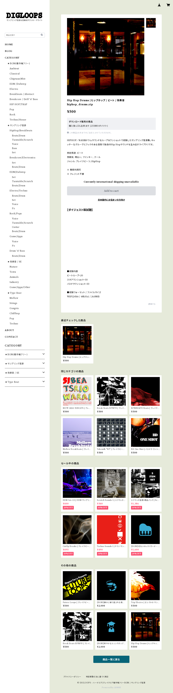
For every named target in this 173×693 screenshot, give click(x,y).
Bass (14, 148)
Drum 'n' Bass (17, 250)
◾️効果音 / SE (14, 261)
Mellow (14, 298)
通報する (152, 304)
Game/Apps (16, 236)
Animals (14, 277)
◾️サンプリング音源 (16, 125)
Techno (14, 323)
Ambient (14, 68)
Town (13, 272)
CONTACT (11, 337)
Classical (15, 73)
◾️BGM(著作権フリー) (18, 63)
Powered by (111, 687)
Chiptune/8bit (17, 78)
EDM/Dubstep (18, 172)
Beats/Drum (18, 135)
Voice (15, 144)
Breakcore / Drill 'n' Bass (24, 99)
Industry (14, 282)
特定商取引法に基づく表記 (97, 677)
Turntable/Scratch (22, 140)
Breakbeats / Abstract (22, 94)
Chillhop (15, 313)
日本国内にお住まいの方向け (111, 200)
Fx (13, 208)
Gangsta (14, 308)
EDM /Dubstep (18, 84)
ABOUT (9, 330)
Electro (14, 89)
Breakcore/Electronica (22, 157)
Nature (14, 266)
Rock (12, 114)
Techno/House (18, 119)
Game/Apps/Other (20, 287)
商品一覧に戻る (111, 659)
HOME (9, 44)
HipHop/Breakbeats (21, 130)
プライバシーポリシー (72, 677)
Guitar (15, 227)
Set (13, 152)
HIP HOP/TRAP (18, 104)
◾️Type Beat (14, 293)
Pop (12, 109)
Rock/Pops (16, 213)
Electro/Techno (19, 190)
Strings (13, 303)
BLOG (8, 51)
